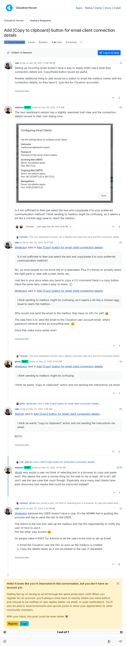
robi (17, 63)
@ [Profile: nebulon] (21, 247)
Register (12, 623)
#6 (120, 467)
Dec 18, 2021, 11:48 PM (40, 63)
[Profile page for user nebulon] (8, 110)
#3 (120, 242)
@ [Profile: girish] (19, 414)
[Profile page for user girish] (8, 364)
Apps (79, 8)
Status (89, 8)
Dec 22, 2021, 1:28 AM (40, 409)
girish (18, 361)
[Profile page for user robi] (8, 65)
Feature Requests (14, 42)
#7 (121, 508)
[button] (4, 641)
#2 (120, 107)
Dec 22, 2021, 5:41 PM (40, 508)
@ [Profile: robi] (18, 472)
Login (24, 623)
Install (117, 8)
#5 (120, 409)
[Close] (118, 583)
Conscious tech (22, 91)
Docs (108, 8)
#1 (121, 63)
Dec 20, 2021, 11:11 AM (53, 107)
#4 (120, 361)
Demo (98, 8)
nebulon (19, 107)
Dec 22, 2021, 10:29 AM (54, 467)
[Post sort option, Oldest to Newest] (19, 52)
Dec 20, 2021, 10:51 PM (41, 242)
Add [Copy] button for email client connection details (70, 247)
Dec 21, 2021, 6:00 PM (50, 361)
